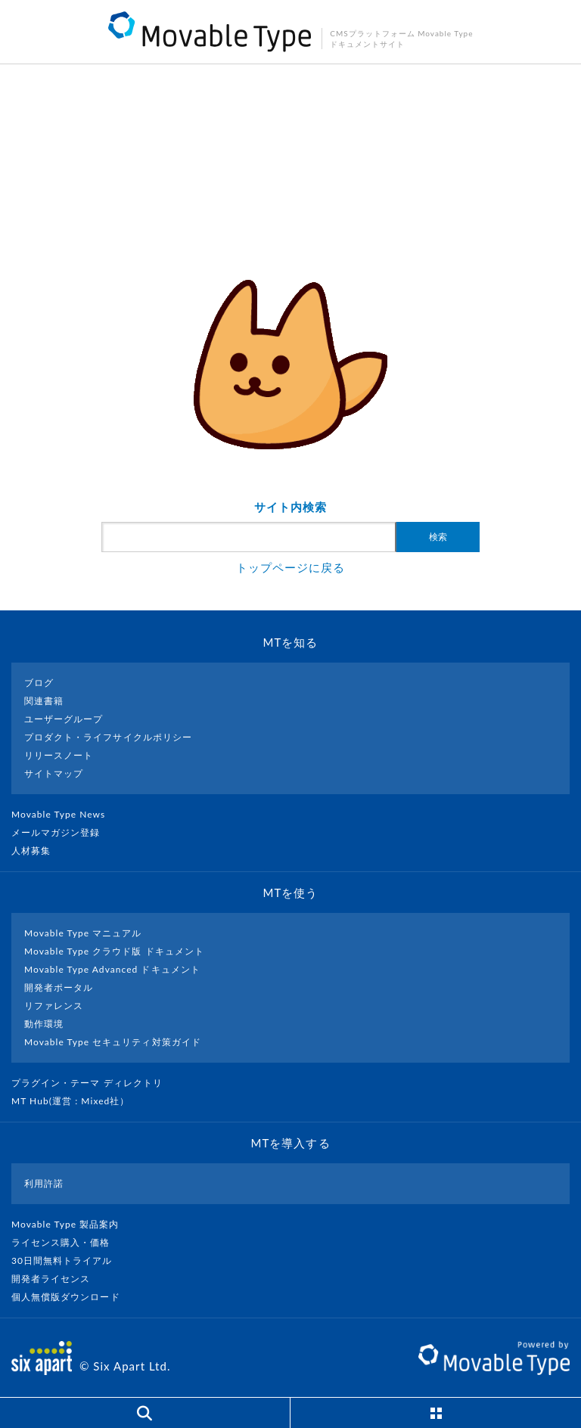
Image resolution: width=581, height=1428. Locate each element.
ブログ (39, 682)
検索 (438, 537)
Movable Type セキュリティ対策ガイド (112, 1042)
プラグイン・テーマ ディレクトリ (93, 1082)
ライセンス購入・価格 (67, 1242)
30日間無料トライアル (68, 1260)
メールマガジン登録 (62, 832)
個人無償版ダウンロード (71, 1296)
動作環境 (44, 1023)
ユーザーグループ (63, 719)
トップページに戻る (290, 567)
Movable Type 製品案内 (71, 1224)
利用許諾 (44, 1183)
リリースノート (58, 755)
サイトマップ (53, 773)
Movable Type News (64, 814)
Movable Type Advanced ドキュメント (112, 969)
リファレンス (53, 1005)
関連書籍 (44, 700)
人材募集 (37, 850)
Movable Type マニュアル (83, 933)
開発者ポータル (58, 987)
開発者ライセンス (57, 1278)
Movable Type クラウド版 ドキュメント (114, 951)
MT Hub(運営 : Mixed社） (76, 1101)
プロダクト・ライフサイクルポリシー (108, 737)
